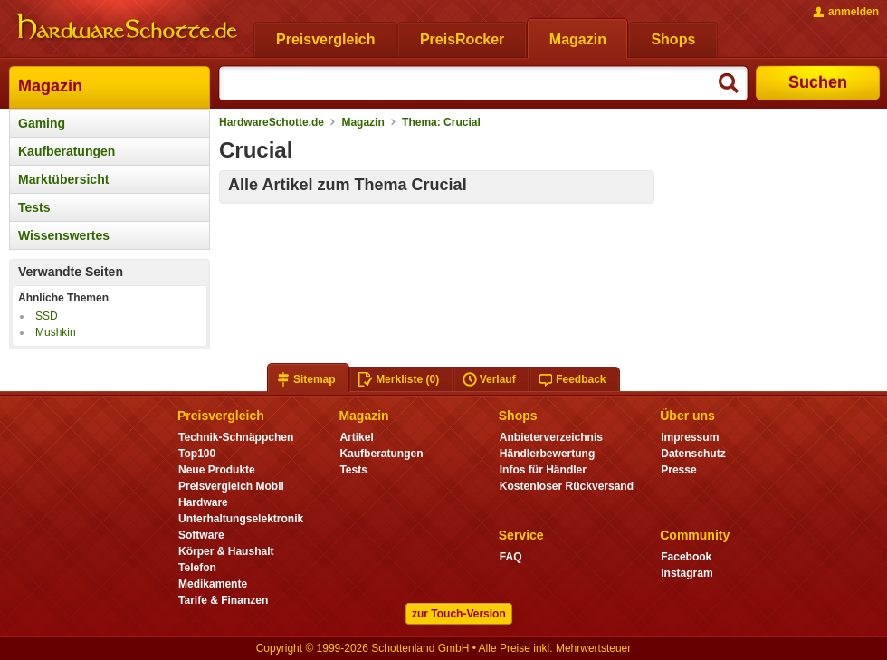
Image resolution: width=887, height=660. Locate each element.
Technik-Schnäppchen (235, 437)
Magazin (50, 86)
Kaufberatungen (66, 151)
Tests (34, 207)
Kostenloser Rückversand (567, 486)
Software (201, 535)
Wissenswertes (64, 235)
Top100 (196, 453)
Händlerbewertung (547, 453)
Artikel (356, 437)
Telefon (197, 567)
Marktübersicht (63, 179)
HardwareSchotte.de (271, 122)
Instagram (686, 573)
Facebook (686, 556)
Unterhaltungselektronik (240, 518)
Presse (678, 470)
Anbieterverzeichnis (551, 437)
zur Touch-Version (459, 613)
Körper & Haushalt (226, 551)
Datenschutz (693, 453)
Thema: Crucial (441, 122)
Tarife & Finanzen (223, 600)
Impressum (690, 437)
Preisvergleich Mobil (231, 486)
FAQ (511, 556)
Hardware (203, 502)
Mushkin (55, 332)
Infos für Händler (543, 470)
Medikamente (212, 584)
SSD (46, 316)
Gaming (41, 123)
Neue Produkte (216, 470)
